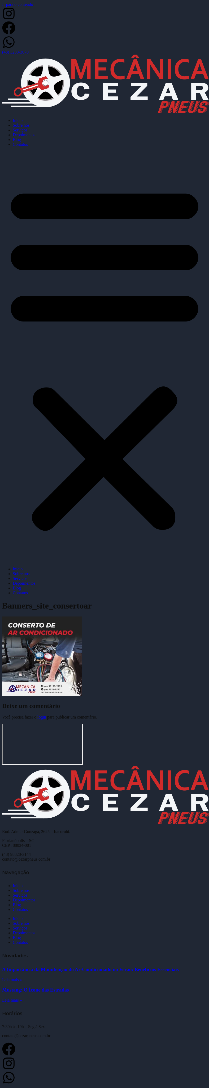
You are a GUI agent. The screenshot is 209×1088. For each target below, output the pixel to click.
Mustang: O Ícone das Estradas (35, 990)
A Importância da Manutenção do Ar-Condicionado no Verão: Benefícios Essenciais (90, 969)
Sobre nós (21, 125)
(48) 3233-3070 (15, 52)
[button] (104, 356)
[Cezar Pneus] (42, 744)
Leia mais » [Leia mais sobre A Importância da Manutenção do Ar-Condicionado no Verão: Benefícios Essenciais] (12, 979)
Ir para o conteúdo (17, 4)
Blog (17, 139)
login (41, 717)
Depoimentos (24, 135)
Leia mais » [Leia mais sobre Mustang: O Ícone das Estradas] (12, 1000)
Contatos (20, 144)
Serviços (20, 130)
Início (18, 120)
